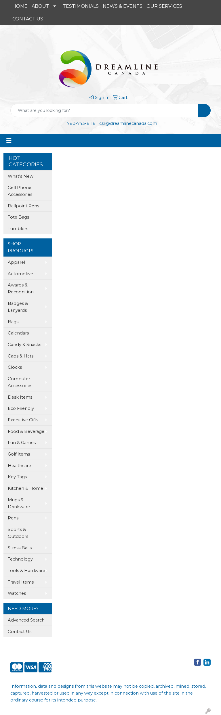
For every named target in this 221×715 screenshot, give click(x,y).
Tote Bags (18, 217)
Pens (13, 518)
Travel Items (21, 582)
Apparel (16, 262)
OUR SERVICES (164, 6)
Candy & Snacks (24, 344)
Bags (13, 321)
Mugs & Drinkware (19, 503)
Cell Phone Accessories (20, 191)
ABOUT (40, 6)
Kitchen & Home (25, 488)
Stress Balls (20, 547)
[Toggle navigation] (9, 141)
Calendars (18, 333)
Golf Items (19, 454)
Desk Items (20, 397)
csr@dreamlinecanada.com (128, 123)
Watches (17, 593)
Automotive (20, 273)
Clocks (15, 367)
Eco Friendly (21, 408)
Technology (20, 559)
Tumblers (18, 228)
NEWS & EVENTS (122, 6)
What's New (20, 176)
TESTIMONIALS (81, 6)
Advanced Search (26, 620)
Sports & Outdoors (18, 533)
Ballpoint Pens (23, 206)
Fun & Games (22, 442)
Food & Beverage (26, 431)
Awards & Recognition (21, 288)
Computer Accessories (20, 382)
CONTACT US (27, 19)
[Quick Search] (104, 110)
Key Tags (17, 476)
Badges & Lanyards (18, 307)
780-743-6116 (81, 123)
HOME (20, 6)
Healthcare (19, 465)
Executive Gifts (23, 419)
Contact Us (19, 631)
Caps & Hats (20, 356)
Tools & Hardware (26, 570)
